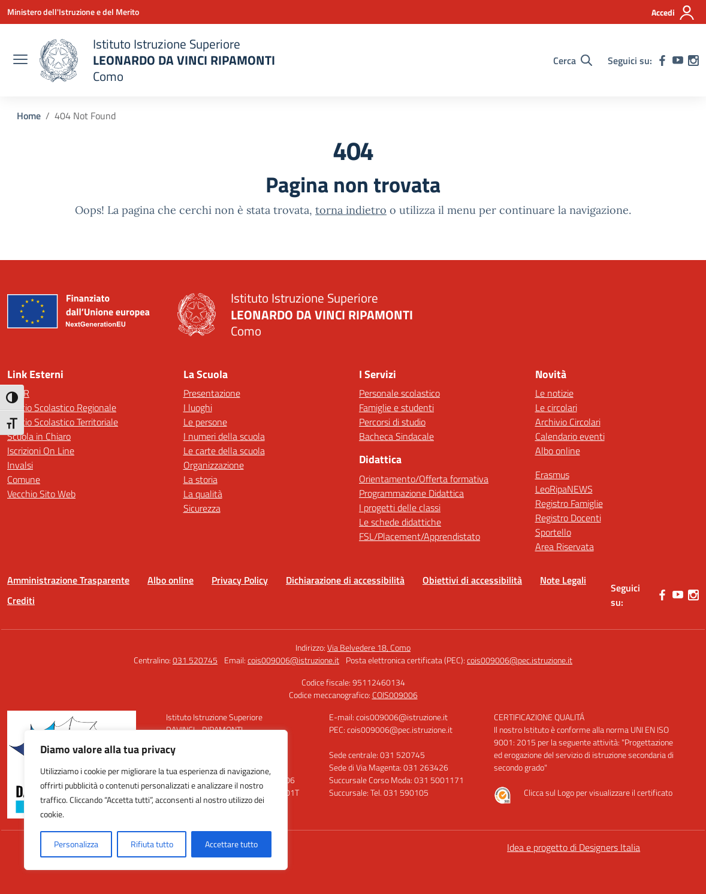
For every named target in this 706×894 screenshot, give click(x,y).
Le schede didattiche (400, 522)
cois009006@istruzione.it (293, 660)
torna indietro (351, 210)
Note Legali (563, 580)
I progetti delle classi (400, 507)
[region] (156, 800)
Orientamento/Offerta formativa (423, 479)
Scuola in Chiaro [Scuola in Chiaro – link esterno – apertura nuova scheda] (39, 436)
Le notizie (554, 393)
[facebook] (662, 60)
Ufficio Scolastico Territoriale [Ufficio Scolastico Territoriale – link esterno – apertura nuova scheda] (62, 422)
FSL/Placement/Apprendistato (419, 536)
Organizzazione (213, 465)
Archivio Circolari (568, 422)
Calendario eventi (570, 436)
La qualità (202, 494)
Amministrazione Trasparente (68, 580)
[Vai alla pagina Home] (29, 115)
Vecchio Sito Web (41, 494)
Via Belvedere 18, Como (369, 647)
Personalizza (76, 844)
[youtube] (677, 60)
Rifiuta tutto (152, 844)
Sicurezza (202, 508)
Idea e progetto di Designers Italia (573, 847)
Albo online (557, 450)
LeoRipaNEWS (564, 489)
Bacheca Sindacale (396, 436)
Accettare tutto (231, 844)
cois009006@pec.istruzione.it (519, 660)
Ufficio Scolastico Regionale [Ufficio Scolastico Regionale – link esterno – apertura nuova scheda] (61, 407)
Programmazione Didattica (411, 493)
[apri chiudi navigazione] (20, 60)
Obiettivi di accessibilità (472, 580)
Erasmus (552, 474)
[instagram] (693, 60)
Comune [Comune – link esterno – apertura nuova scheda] (23, 479)
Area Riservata (564, 546)
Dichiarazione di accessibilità (345, 580)
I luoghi (197, 407)
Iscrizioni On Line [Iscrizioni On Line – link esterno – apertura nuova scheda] (40, 450)
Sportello (553, 532)
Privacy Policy (240, 580)
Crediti (21, 600)
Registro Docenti (568, 518)
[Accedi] (673, 12)
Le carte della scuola (224, 450)
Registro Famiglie (569, 503)
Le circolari (556, 407)
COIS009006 (395, 694)
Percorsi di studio (392, 422)
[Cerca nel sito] (573, 60)
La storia (200, 479)
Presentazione (211, 393)
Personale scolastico (399, 393)
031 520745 (195, 660)
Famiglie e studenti (396, 407)
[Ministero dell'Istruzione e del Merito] (73, 11)
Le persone (205, 422)
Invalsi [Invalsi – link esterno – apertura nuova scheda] (20, 465)
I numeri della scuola (224, 436)
